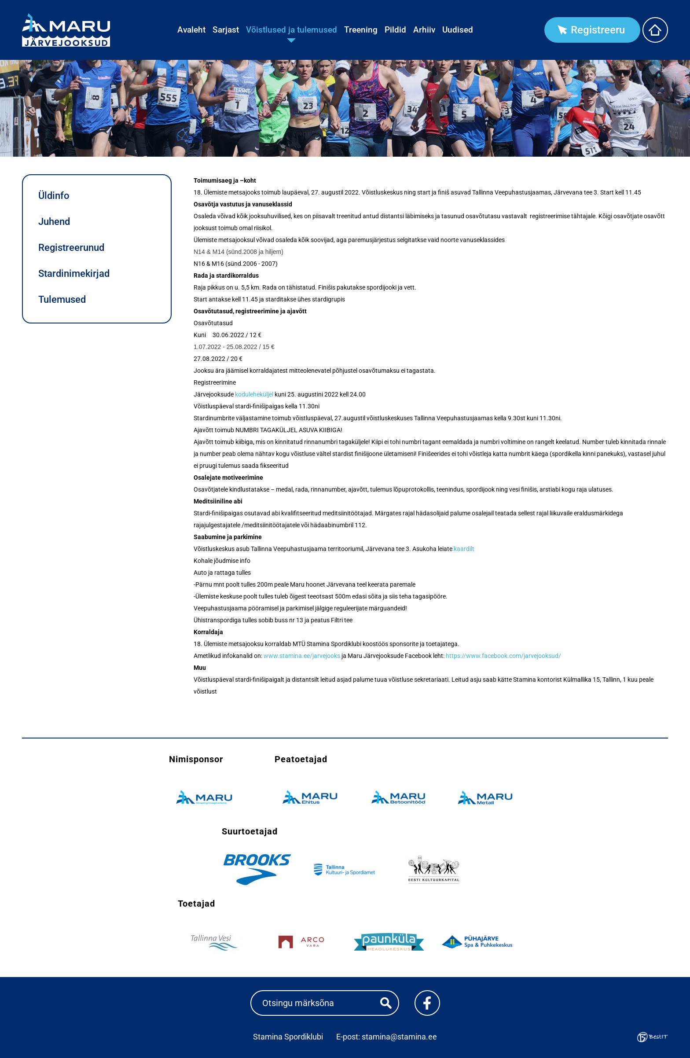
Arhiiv (424, 30)
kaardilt (464, 548)
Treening (361, 30)
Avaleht (191, 30)
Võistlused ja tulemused (291, 30)
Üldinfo (53, 195)
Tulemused (62, 299)
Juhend (54, 221)
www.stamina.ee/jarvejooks (302, 655)
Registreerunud (71, 247)
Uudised (457, 30)
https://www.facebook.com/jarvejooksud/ (503, 655)
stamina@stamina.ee (399, 1036)
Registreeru (598, 30)
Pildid (395, 30)
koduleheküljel (254, 394)
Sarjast (226, 30)
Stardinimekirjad (74, 273)
